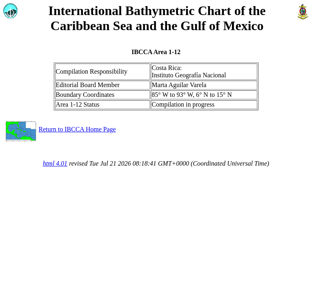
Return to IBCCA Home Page (59, 129)
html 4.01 (55, 163)
